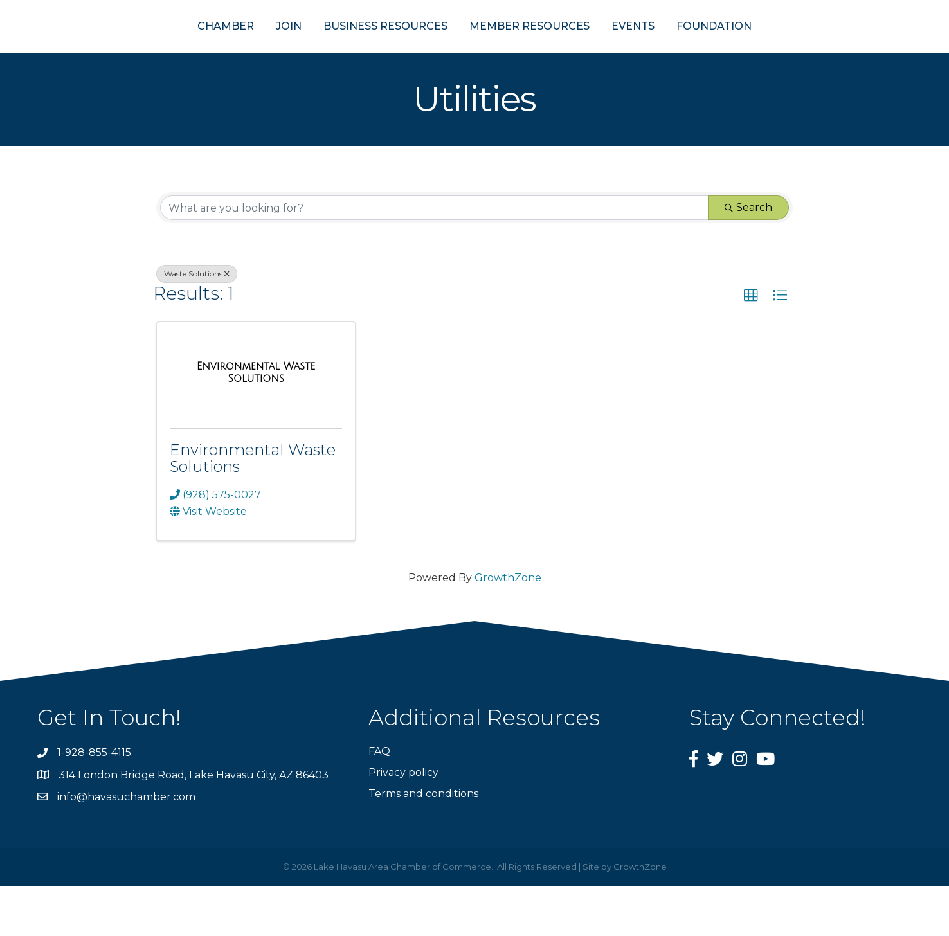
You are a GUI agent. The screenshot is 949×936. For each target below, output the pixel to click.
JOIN (226, 50)
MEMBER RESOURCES (592, 50)
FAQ (379, 801)
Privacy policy (403, 822)
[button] (751, 346)
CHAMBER (162, 50)
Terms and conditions (423, 844)
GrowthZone (507, 628)
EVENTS (696, 50)
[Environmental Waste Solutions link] (256, 422)
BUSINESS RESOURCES (322, 50)
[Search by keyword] (434, 258)
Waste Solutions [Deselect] (197, 323)
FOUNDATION (777, 50)
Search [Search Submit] (748, 257)
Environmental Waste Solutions (253, 507)
